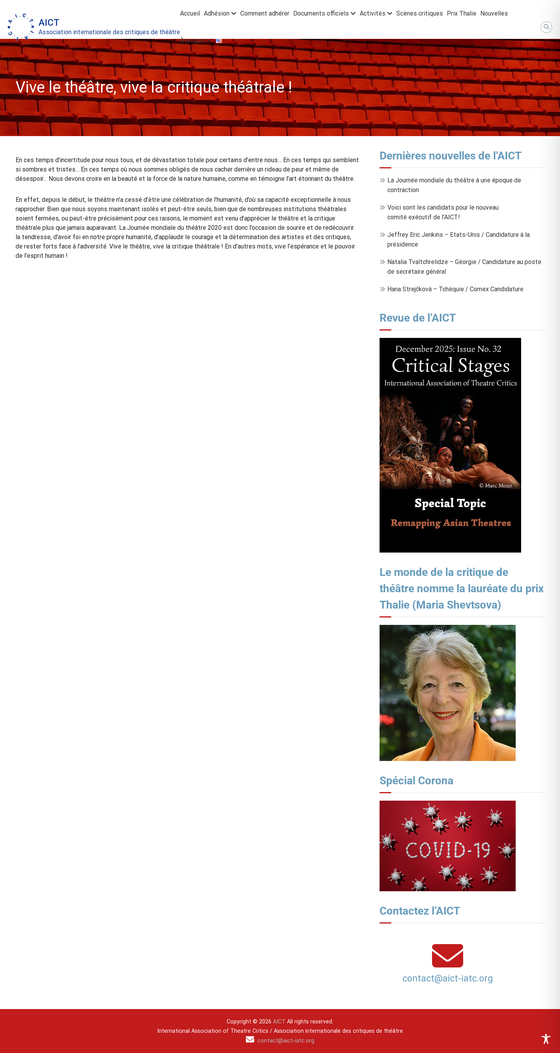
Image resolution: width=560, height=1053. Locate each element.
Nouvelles (494, 13)
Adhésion (216, 13)
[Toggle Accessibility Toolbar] (546, 1039)
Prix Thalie (461, 13)
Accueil (190, 13)
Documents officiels (321, 13)
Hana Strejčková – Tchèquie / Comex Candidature (455, 289)
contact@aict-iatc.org (447, 978)
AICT (49, 22)
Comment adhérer (264, 13)
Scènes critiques (419, 13)
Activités (372, 13)
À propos (192, 40)
